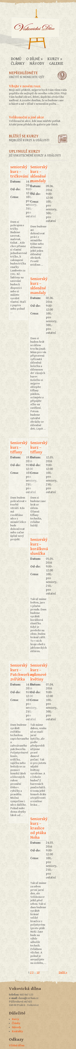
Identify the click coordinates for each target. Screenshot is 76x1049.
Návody (37, 63)
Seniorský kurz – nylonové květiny (38, 672)
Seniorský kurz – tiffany (18, 447)
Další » (63, 972)
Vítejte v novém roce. (25, 86)
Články (18, 63)
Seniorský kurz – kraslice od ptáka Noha (38, 828)
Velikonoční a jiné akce (26, 117)
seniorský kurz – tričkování (18, 172)
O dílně (34, 59)
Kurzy (54, 59)
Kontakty (17, 1031)
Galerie (56, 63)
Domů (16, 59)
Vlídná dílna (16, 1045)
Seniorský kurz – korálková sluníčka (38, 546)
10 (38, 972)
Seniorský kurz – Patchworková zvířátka (18, 672)
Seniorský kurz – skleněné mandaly (38, 174)
